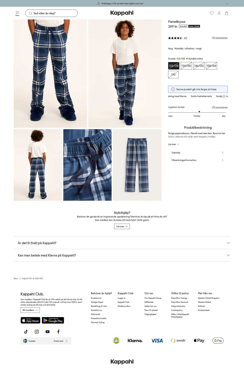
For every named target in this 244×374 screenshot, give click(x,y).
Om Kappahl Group (152, 298)
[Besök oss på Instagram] (36, 331)
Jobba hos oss (150, 306)
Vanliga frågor (97, 302)
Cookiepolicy (177, 310)
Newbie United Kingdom (208, 298)
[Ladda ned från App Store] (30, 320)
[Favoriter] (211, 13)
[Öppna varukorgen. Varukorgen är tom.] (226, 13)
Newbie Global (204, 302)
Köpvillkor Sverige (179, 298)
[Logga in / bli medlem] (219, 13)
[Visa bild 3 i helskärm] (38, 165)
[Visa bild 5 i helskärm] (137, 165)
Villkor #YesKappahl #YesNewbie (180, 315)
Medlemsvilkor (124, 306)
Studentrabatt (204, 310)
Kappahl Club (123, 302)
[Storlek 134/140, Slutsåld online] (186, 65)
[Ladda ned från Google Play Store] (53, 320)
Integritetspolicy (178, 306)
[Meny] (17, 13)
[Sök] (56, 13)
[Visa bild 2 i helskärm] (124, 73)
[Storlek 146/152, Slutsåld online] (199, 65)
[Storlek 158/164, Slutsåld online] (211, 65)
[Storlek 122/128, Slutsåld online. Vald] (173, 65)
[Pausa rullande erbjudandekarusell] (224, 96)
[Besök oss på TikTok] (26, 331)
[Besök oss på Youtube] (47, 331)
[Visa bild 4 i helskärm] (87, 165)
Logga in (121, 298)
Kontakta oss (96, 310)
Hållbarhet (148, 302)
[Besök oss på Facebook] (58, 331)
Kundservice (96, 298)
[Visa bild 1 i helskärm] (50, 73)
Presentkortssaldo (98, 318)
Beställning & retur (99, 306)
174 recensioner (220, 107)
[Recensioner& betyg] (198, 38)
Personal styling (97, 322)
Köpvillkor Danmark (179, 302)
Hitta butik (95, 314)
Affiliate (201, 306)
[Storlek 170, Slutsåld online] (173, 74)
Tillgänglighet (150, 314)
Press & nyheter (151, 310)
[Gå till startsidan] (122, 13)
